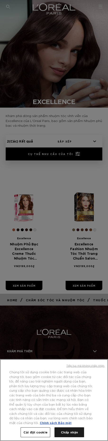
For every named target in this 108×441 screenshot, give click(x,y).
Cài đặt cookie (35, 432)
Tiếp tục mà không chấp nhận (85, 365)
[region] (54, 400)
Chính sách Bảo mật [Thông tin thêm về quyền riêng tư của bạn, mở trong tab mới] (56, 422)
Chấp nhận (69, 432)
